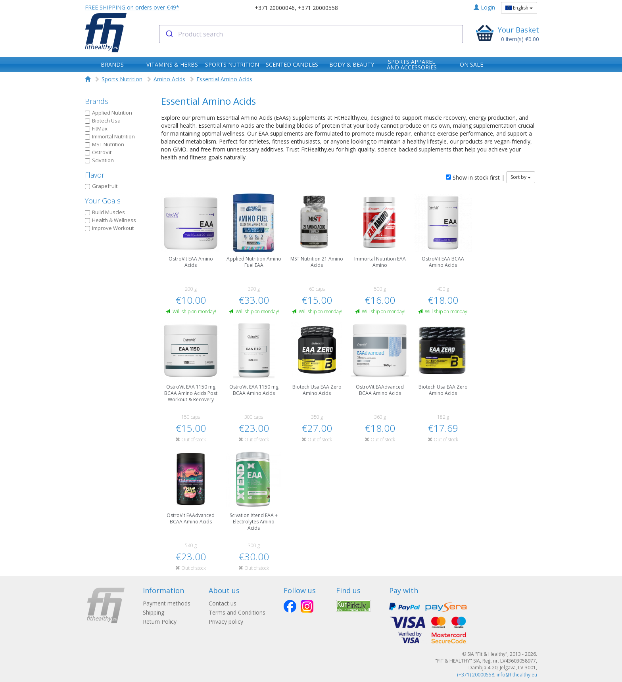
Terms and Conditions (237, 612)
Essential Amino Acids (224, 79)
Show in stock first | (475, 177)
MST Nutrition (104, 144)
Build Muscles (105, 212)
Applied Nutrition (108, 112)
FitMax (96, 128)
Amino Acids (169, 79)
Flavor (94, 175)
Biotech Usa (103, 120)
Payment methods (166, 603)
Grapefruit (101, 186)
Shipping (153, 612)
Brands (96, 101)
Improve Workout (109, 228)
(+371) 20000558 (475, 674)
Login (484, 7)
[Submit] (168, 34)
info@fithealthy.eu (517, 674)
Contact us (223, 603)
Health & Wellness (110, 220)
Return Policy (160, 621)
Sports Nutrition (122, 79)
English (519, 7)
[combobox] (311, 34)
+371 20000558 (318, 7)
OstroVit (98, 152)
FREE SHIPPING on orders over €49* (132, 7)
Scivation (99, 160)
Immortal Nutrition (110, 136)
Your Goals (103, 200)
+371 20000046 (275, 7)
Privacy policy (226, 621)
